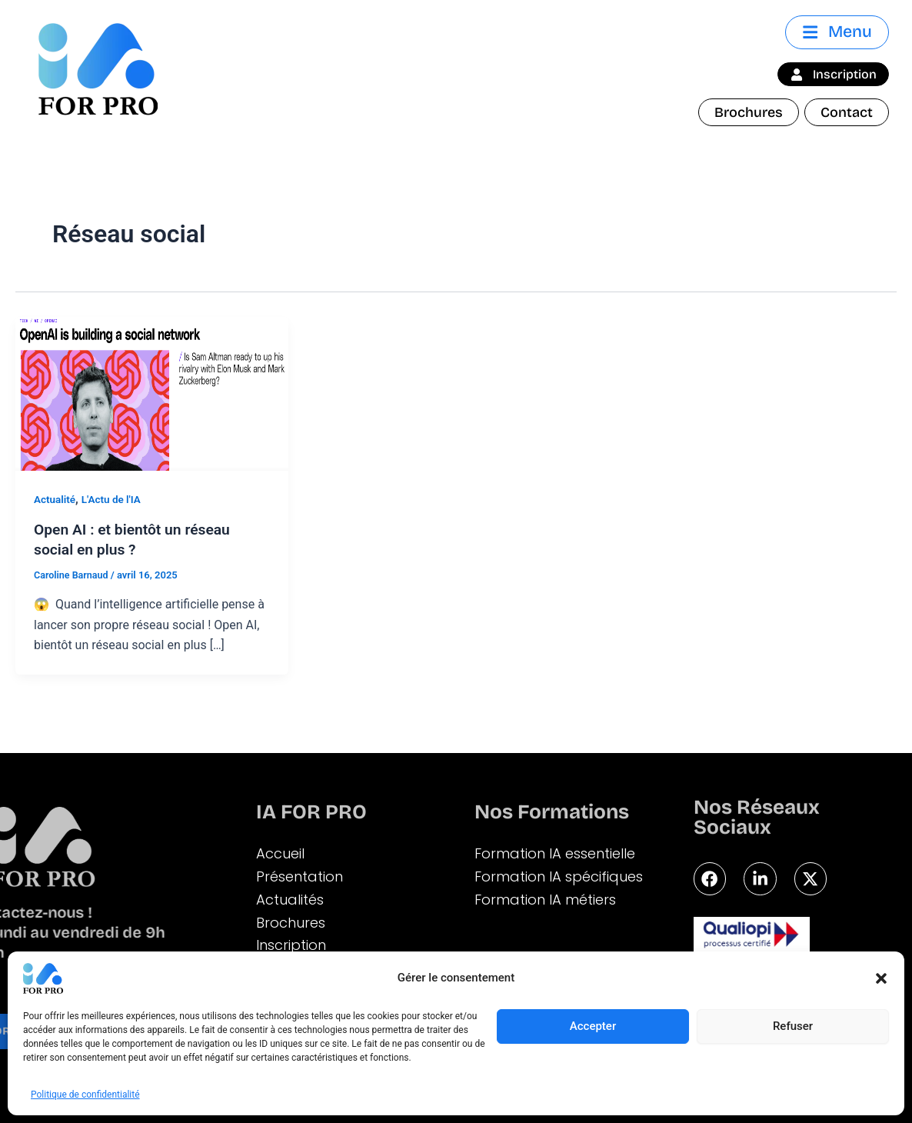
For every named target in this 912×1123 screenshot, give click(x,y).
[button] (881, 978)
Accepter (593, 1026)
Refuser (793, 1026)
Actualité (55, 499)
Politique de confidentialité (85, 1094)
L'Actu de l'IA (114, 499)
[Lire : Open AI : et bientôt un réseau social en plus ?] (151, 392)
